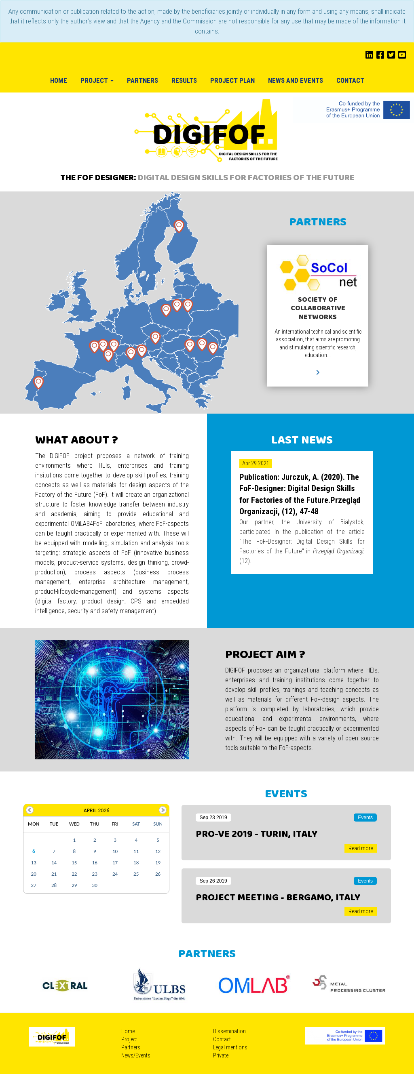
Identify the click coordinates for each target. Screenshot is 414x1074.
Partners (142, 80)
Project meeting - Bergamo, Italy (278, 898)
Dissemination (229, 1031)
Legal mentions (230, 1047)
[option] (64, 985)
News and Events (295, 80)
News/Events (135, 1055)
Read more (361, 848)
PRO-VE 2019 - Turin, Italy (256, 834)
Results (184, 80)
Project (97, 80)
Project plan (232, 80)
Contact (350, 80)
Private (220, 1055)
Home (58, 80)
